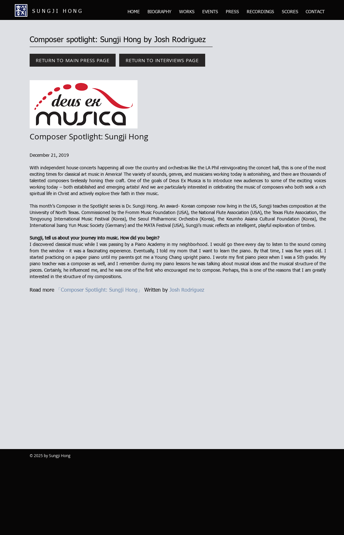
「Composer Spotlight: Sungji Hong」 (99, 290)
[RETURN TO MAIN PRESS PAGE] (73, 60)
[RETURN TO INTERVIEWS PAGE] (162, 60)
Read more (43, 290)
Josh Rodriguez (186, 290)
